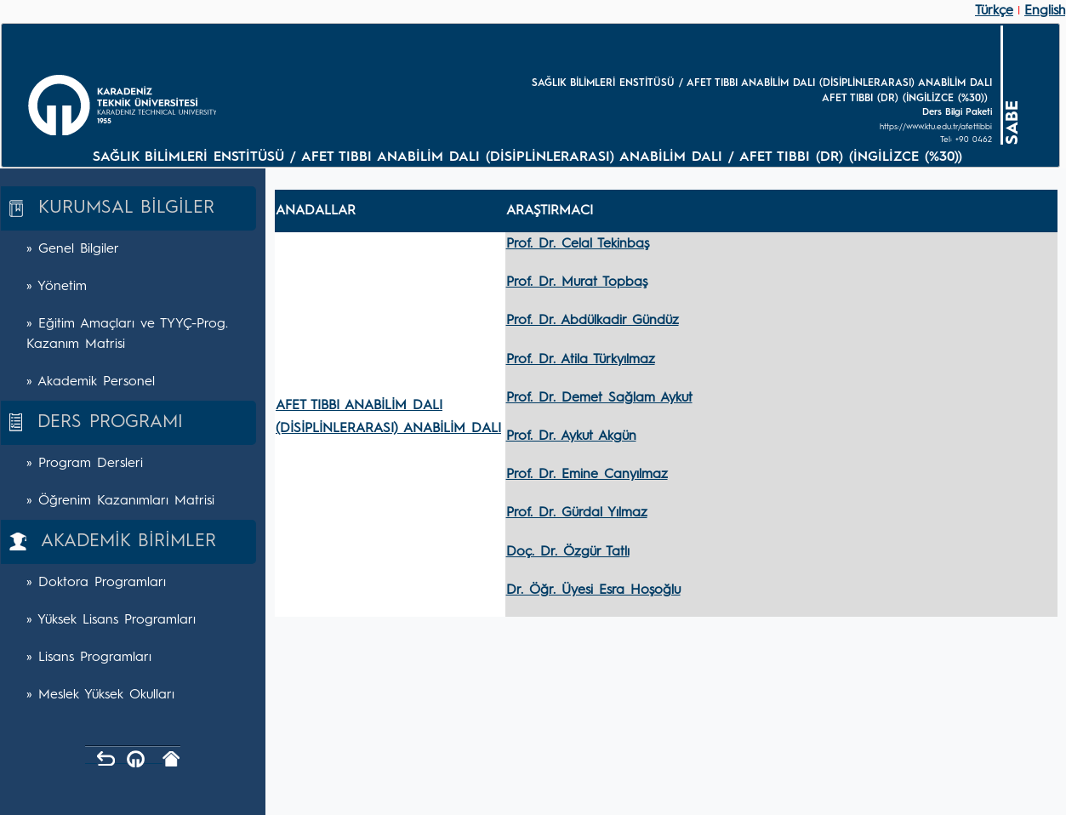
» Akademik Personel (90, 382)
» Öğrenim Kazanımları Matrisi (120, 501)
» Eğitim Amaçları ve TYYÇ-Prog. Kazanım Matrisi (127, 334)
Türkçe (994, 11)
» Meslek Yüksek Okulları (100, 695)
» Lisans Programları (88, 657)
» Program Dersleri (84, 463)
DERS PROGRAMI (96, 422)
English (1044, 11)
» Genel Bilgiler (72, 249)
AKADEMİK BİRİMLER (112, 541)
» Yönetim (56, 287)
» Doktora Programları (96, 583)
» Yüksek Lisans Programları (111, 620)
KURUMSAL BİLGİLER (111, 208)
